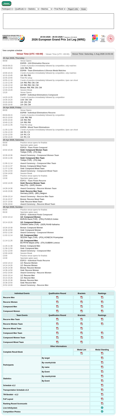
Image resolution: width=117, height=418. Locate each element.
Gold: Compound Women (30, 230)
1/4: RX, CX (25, 135)
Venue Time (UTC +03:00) (30, 54)
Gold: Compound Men (29, 248)
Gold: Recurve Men (28, 283)
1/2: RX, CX (25, 137)
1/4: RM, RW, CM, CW (29, 83)
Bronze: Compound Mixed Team (33, 166)
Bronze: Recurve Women (30, 268)
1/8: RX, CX (25, 132)
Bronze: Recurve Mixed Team (32, 199)
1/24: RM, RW (26, 68)
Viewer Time (57, 54)
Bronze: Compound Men (30, 246)
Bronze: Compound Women (31, 228)
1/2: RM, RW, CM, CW (29, 85)
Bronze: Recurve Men (29, 280)
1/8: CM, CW (25, 102)
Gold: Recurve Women (29, 270)
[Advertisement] (58, 21)
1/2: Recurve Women (28, 263)
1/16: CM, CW (26, 100)
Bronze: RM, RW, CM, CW (31, 88)
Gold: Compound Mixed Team (32, 168)
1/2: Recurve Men (27, 275)
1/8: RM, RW (25, 75)
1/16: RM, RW (26, 118)
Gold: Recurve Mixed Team (31, 202)
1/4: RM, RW (25, 122)
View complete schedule (12, 50)
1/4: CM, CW (25, 105)
